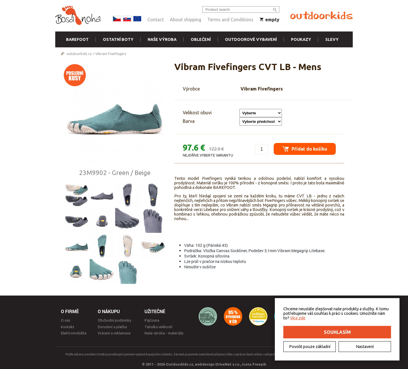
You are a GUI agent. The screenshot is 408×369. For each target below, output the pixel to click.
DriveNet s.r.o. (227, 364)
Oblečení (201, 39)
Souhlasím (337, 332)
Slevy (332, 39)
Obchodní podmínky (114, 320)
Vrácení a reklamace (114, 333)
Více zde (297, 318)
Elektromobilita (73, 333)
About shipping (185, 19)
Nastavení (365, 346)
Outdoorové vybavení (251, 39)
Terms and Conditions (230, 19)
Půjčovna (151, 320)
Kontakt (67, 327)
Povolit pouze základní (309, 346)
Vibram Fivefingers (110, 54)
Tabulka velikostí (158, 327)
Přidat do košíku (304, 148)
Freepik (259, 364)
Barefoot (77, 39)
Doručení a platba (112, 327)
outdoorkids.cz (79, 54)
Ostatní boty (118, 39)
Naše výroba (162, 39)
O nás (65, 320)
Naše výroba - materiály (163, 333)
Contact (155, 19)
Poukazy (301, 39)
